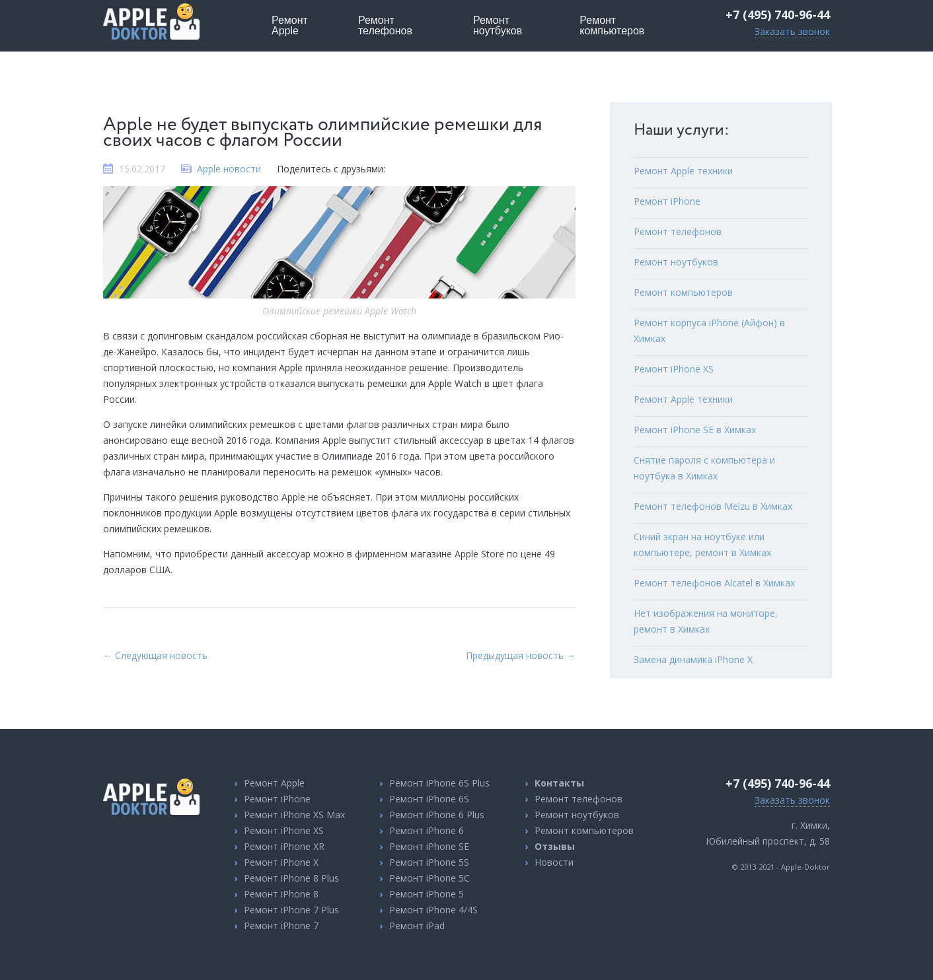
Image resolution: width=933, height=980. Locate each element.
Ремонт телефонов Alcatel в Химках (714, 583)
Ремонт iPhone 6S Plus (439, 783)
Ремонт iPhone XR (284, 846)
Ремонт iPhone (667, 201)
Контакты (559, 783)
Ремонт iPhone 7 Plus (291, 909)
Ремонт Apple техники (683, 170)
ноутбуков (497, 25)
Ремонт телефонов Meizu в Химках (713, 506)
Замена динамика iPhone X (693, 659)
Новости (554, 862)
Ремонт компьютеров (683, 292)
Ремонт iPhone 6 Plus (436, 814)
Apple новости (229, 168)
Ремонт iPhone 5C (429, 878)
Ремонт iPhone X (281, 862)
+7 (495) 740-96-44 (778, 14)
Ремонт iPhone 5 (426, 894)
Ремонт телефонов (678, 231)
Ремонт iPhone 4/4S (433, 909)
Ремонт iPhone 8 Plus (291, 878)
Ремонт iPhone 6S (429, 798)
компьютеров (611, 25)
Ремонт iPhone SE (429, 846)
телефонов (385, 25)
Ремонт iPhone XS (674, 369)
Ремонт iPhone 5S (429, 862)
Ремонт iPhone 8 (281, 894)
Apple (290, 25)
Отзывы (555, 846)
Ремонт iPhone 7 (281, 925)
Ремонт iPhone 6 (426, 830)
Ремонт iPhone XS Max (294, 814)
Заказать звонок (792, 31)
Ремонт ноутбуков (676, 262)
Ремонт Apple (274, 783)
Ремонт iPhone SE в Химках (695, 429)
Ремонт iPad (417, 925)
